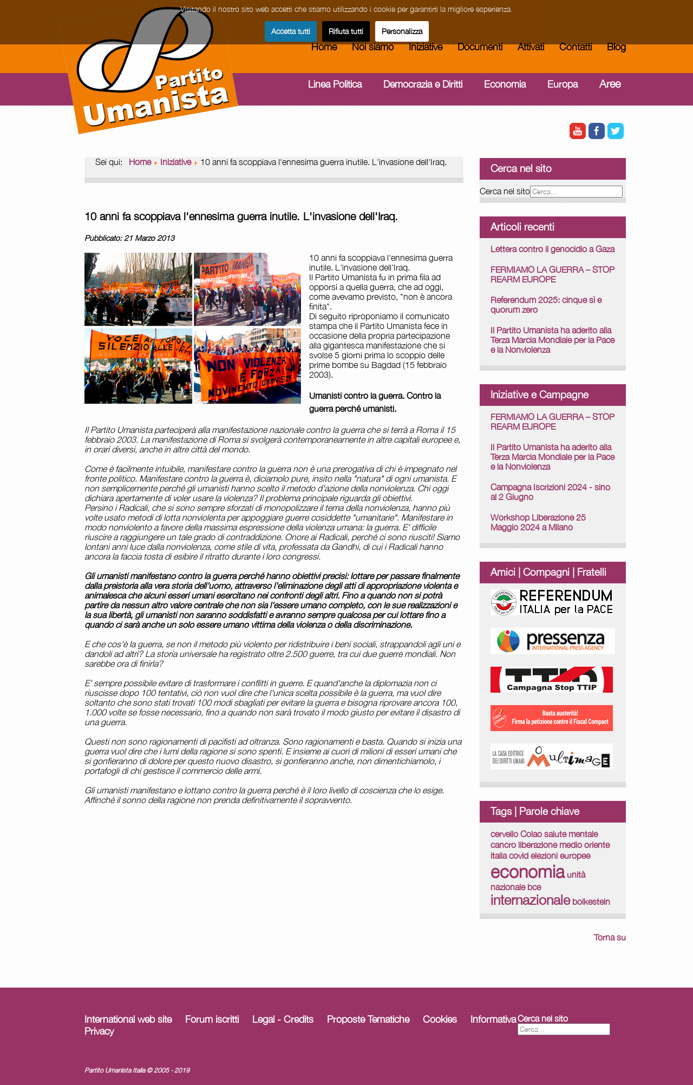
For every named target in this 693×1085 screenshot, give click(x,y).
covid (518, 855)
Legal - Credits (282, 1019)
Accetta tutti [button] (290, 31)
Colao (531, 834)
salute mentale (571, 834)
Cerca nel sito (505, 191)
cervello (504, 833)
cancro (503, 844)
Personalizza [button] (402, 31)
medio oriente (584, 844)
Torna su (610, 937)
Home (324, 46)
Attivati (531, 46)
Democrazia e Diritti (422, 84)
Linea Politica (335, 84)
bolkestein (591, 901)
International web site (128, 1019)
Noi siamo (373, 46)
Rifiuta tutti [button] (346, 31)
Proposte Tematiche (368, 1019)
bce (534, 887)
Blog (616, 46)
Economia (505, 84)
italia (499, 855)
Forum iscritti (212, 1019)
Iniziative (425, 46)
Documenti (479, 46)
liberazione (537, 845)
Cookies (440, 1019)
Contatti (575, 46)
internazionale (530, 900)
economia (528, 871)
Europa (562, 84)
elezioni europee (560, 855)
